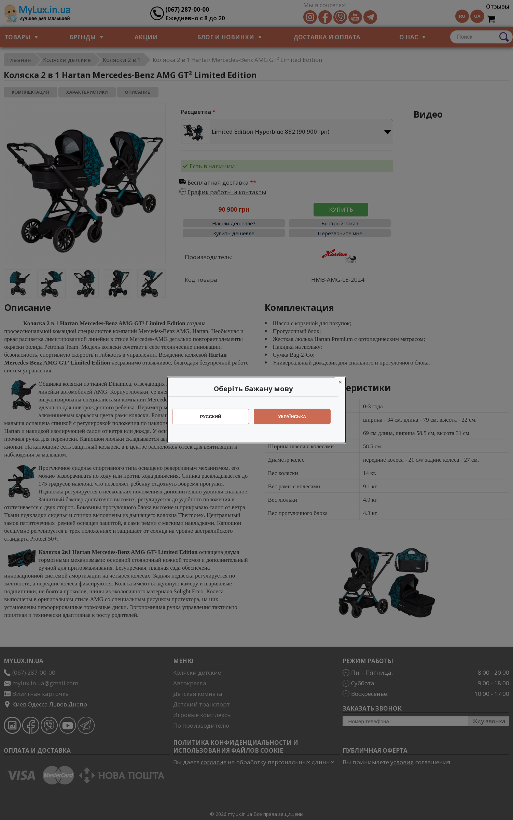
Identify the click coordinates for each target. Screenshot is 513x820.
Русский (214, 416)
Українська (296, 416)
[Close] (343, 381)
